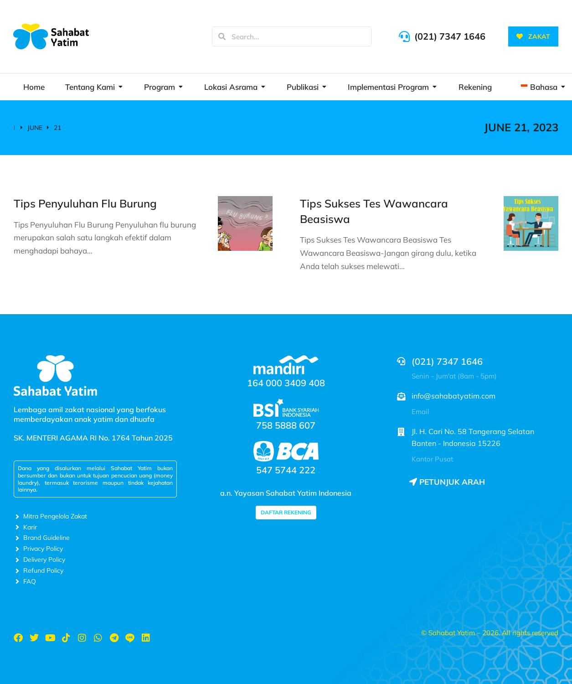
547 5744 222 (285, 470)
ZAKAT (533, 36)
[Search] (222, 36)
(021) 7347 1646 (449, 36)
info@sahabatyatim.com (453, 395)
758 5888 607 (285, 425)
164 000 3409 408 (286, 383)
